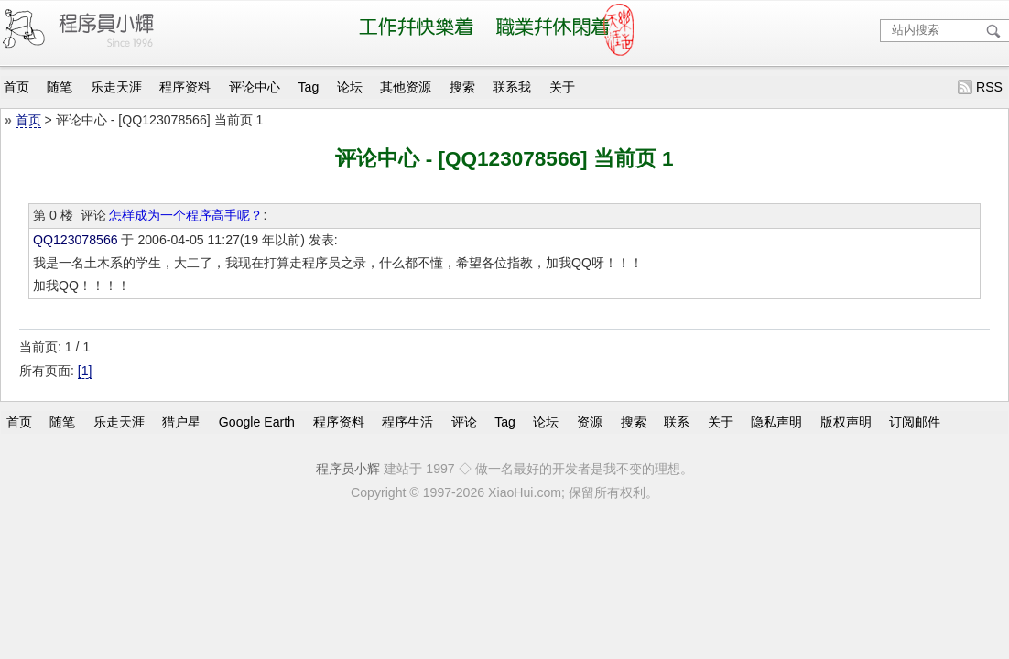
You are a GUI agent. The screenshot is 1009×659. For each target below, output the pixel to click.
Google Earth (257, 422)
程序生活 (407, 422)
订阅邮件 (914, 422)
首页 (16, 87)
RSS (989, 87)
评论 (464, 422)
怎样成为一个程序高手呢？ (186, 215)
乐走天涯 (116, 87)
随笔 (59, 87)
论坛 (350, 87)
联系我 (512, 87)
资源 (589, 422)
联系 (676, 422)
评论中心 (254, 87)
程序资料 (185, 87)
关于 (562, 87)
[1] (85, 370)
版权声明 (846, 422)
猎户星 (181, 422)
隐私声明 (776, 422)
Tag (309, 87)
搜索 (462, 87)
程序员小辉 (348, 468)
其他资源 (405, 87)
